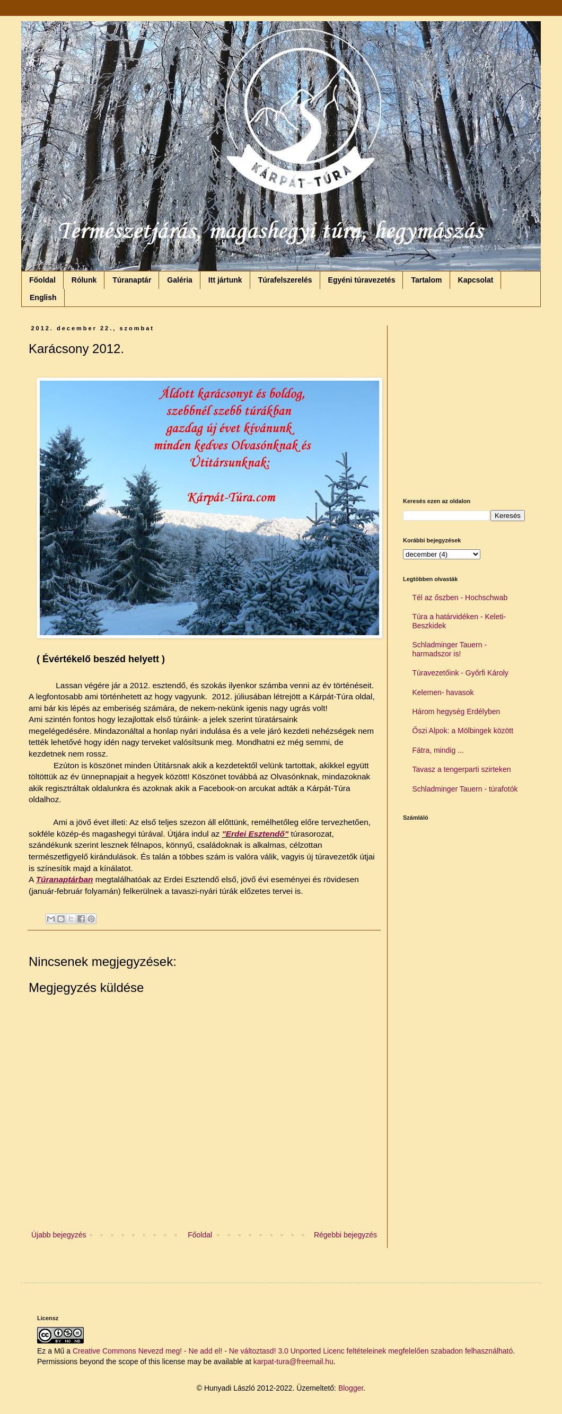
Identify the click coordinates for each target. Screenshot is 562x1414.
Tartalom (426, 280)
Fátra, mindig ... (438, 750)
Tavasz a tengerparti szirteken (461, 769)
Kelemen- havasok (443, 692)
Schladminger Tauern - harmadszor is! (449, 649)
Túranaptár (131, 280)
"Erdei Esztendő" (255, 833)
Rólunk (84, 280)
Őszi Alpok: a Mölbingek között (463, 730)
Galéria (179, 280)
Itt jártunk (225, 280)
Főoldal (42, 280)
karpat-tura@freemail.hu (293, 1361)
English (43, 297)
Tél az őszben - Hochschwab (460, 597)
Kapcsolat (476, 280)
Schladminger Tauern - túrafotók (465, 789)
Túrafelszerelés (285, 280)
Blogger (350, 1388)
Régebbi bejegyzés (345, 1235)
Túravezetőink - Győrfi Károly (460, 673)
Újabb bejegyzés (58, 1235)
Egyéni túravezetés (362, 280)
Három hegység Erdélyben (456, 711)
